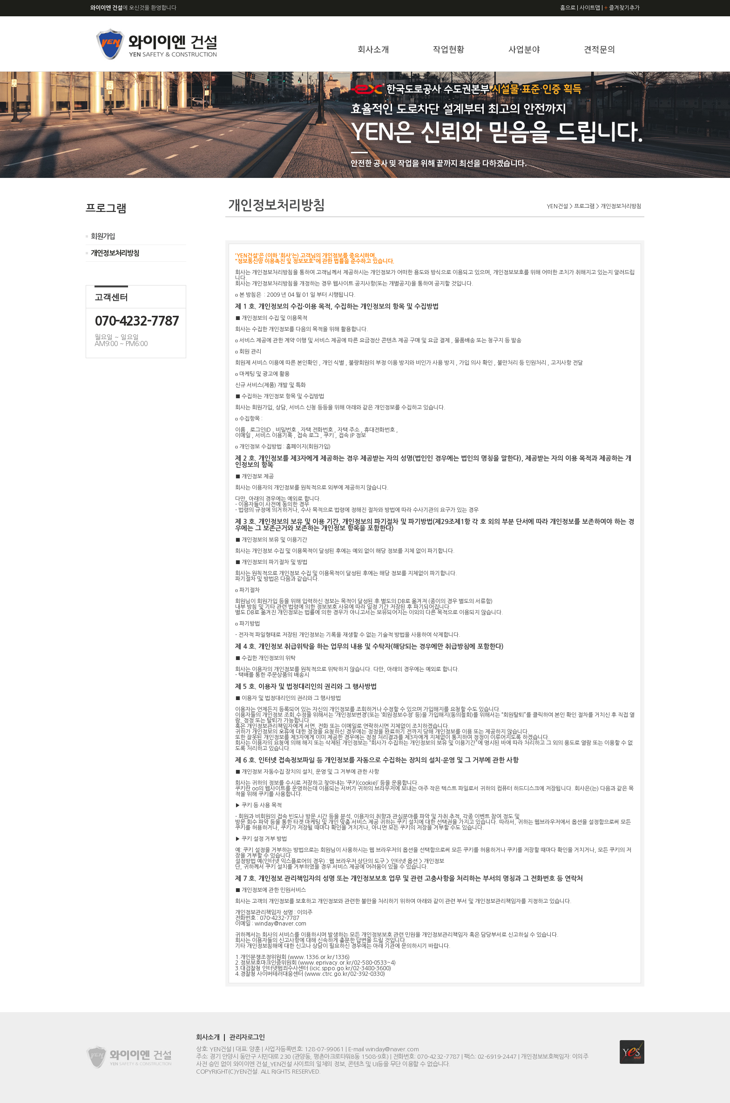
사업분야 (524, 49)
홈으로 (567, 8)
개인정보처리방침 (115, 253)
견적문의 (599, 49)
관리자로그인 (247, 1037)
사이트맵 (590, 8)
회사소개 (373, 49)
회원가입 (103, 236)
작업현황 (449, 49)
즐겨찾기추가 (622, 8)
